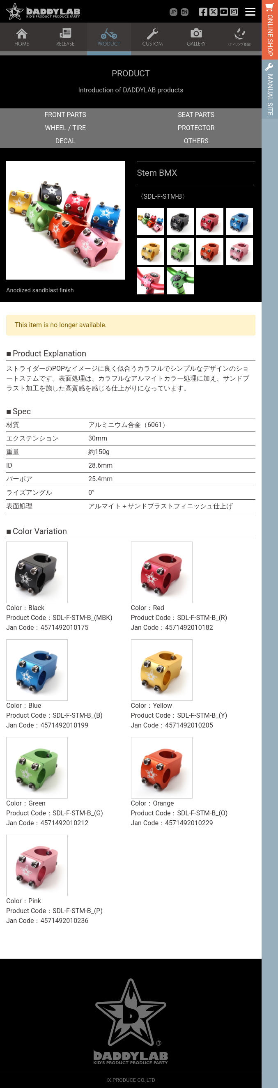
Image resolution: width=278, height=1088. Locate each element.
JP (173, 12)
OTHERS (196, 141)
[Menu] (250, 11)
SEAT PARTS (196, 115)
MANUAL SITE (270, 94)
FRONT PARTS (65, 115)
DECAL (65, 141)
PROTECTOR (196, 128)
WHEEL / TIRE (65, 128)
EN (184, 12)
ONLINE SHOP (270, 35)
